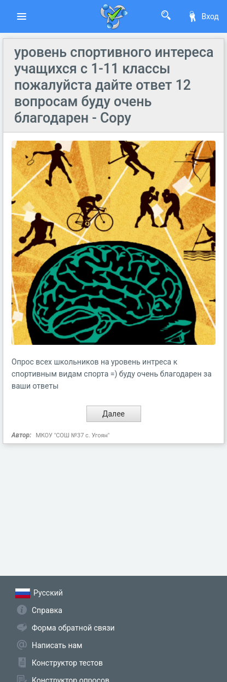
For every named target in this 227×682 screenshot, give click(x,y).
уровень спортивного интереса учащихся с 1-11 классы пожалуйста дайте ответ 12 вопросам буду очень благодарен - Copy (114, 85)
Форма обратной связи (73, 627)
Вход (203, 16)
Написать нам (57, 645)
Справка (47, 610)
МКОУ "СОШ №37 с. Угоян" (72, 435)
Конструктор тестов (67, 662)
